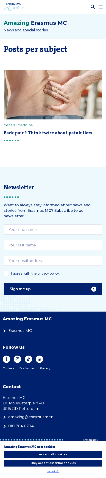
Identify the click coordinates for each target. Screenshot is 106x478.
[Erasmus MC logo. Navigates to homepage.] (14, 7)
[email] (53, 229)
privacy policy (48, 273)
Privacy (45, 368)
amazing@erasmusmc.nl (28, 417)
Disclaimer (27, 368)
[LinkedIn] (39, 359)
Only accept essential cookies (53, 463)
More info (53, 471)
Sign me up (53, 289)
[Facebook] (6, 359)
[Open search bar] (93, 7)
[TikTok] (28, 359)
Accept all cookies (53, 454)
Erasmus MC (17, 331)
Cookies (8, 368)
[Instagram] (17, 359)
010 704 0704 (18, 426)
